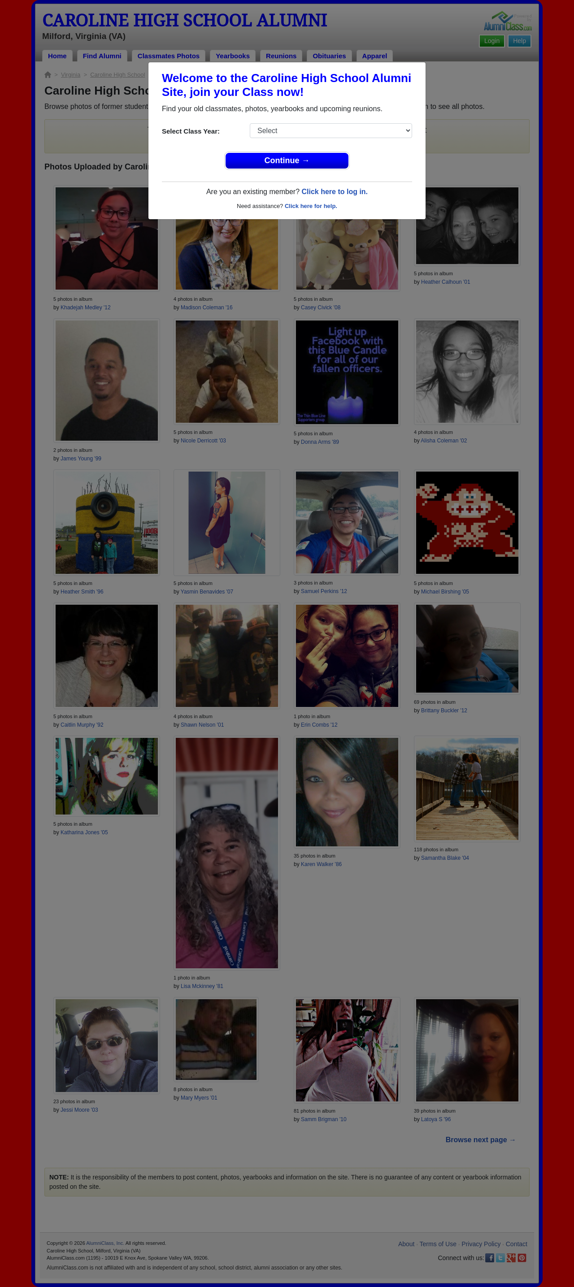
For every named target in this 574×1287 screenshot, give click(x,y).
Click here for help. (311, 206)
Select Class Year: (191, 131)
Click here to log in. (334, 191)
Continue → (287, 160)
